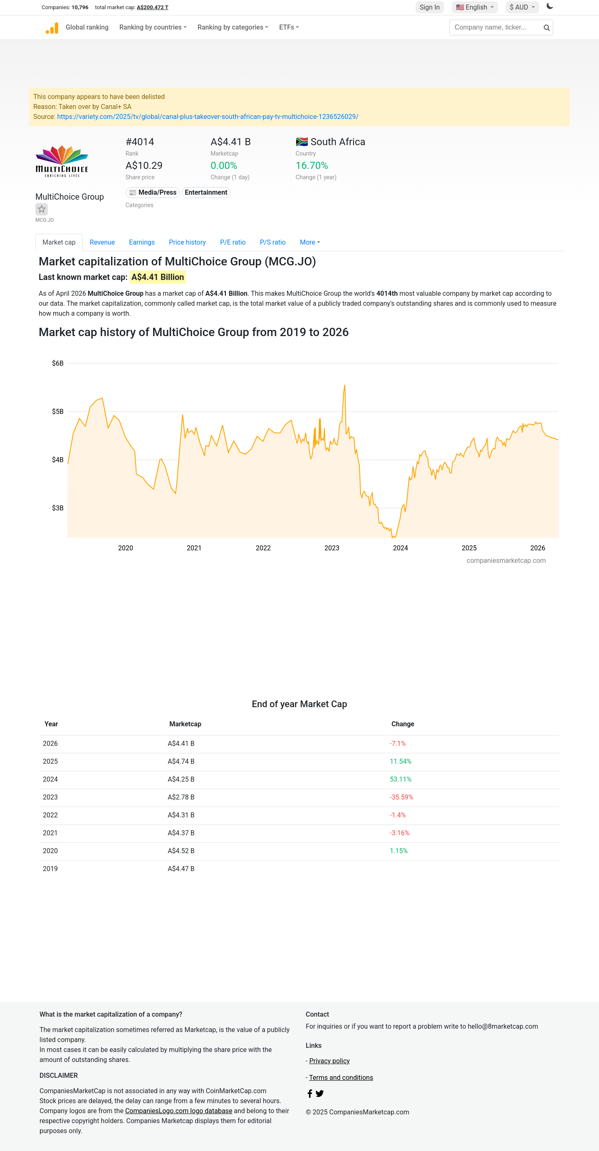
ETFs (286, 27)
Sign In (430, 7)
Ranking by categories (230, 27)
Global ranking (87, 27)
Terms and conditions (341, 1078)
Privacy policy (329, 1061)
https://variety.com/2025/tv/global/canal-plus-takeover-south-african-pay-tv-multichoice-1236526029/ (208, 117)
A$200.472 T (152, 7)
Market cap (59, 242)
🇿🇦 (331, 142)
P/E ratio (233, 242)
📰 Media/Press (152, 192)
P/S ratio (273, 242)
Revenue (102, 242)
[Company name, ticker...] (501, 27)
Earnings (142, 242)
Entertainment (206, 192)
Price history (187, 242)
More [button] (307, 242)
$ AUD (520, 7)
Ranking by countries (150, 27)
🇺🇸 (472, 7)
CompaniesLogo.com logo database (178, 1111)
